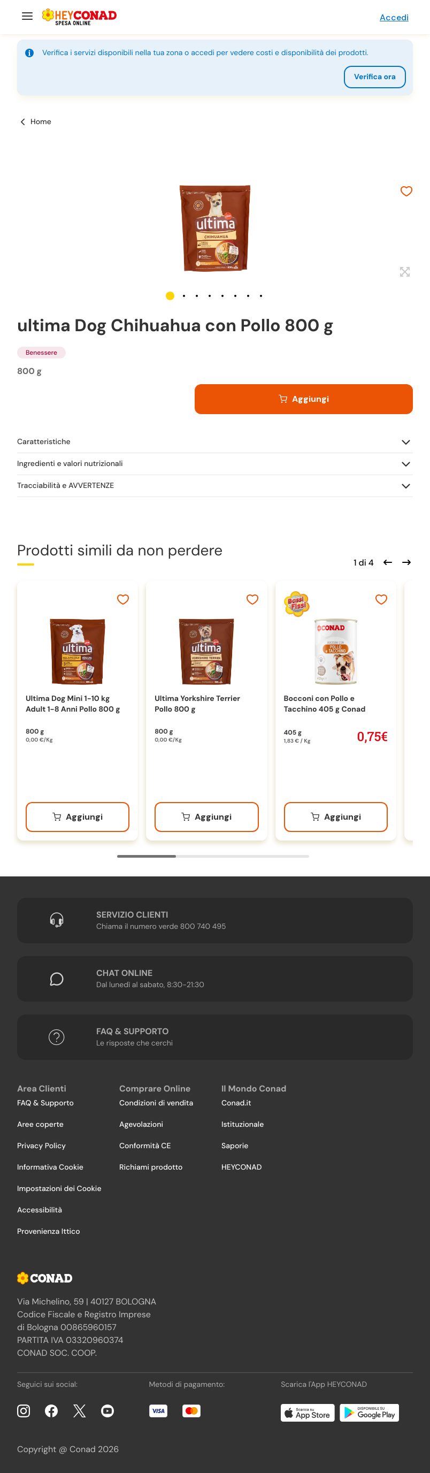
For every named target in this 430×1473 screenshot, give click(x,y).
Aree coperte (40, 1124)
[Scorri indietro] (386, 561)
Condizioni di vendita (156, 1103)
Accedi (394, 17)
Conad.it (236, 1103)
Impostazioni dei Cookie (59, 1189)
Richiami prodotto (150, 1167)
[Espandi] (403, 272)
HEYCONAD (241, 1167)
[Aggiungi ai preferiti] (406, 192)
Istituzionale (242, 1124)
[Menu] (26, 17)
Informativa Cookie (50, 1167)
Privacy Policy (41, 1146)
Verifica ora (375, 77)
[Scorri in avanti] (405, 561)
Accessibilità (39, 1210)
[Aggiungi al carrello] (304, 399)
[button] (170, 296)
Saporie (234, 1146)
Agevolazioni (141, 1124)
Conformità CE (145, 1146)
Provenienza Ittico (48, 1232)
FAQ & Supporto (45, 1103)
